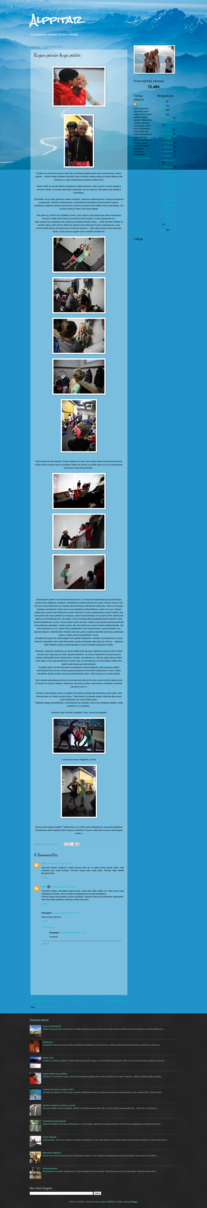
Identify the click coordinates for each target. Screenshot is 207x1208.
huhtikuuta (168, 156)
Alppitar (56, 19)
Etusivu (78, 1001)
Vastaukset (49, 927)
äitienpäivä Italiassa (52, 1153)
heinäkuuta (168, 142)
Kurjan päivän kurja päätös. (169, 213)
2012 (163, 230)
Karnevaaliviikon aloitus (169, 187)
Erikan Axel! (48, 1058)
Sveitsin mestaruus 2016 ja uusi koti (59, 1105)
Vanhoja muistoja (168, 198)
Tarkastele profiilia (142, 158)
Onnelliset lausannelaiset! (54, 1121)
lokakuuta (168, 129)
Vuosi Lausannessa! (52, 1026)
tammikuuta (168, 222)
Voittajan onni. (169, 182)
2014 (163, 110)
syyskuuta (168, 133)
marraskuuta (169, 122)
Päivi (43, 863)
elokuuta (167, 138)
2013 (163, 114)
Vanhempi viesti (117, 1001)
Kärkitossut (48, 1042)
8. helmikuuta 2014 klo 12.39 (73, 932)
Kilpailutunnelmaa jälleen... (169, 176)
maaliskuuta (168, 160)
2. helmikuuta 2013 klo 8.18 (63, 887)
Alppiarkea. (168, 170)
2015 (163, 105)
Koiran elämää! (50, 1137)
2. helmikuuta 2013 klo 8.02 (59, 863)
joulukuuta (168, 118)
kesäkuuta (168, 147)
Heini (43, 887)
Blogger (134, 1202)
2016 (163, 101)
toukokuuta (168, 151)
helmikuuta (168, 167)
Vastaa (44, 877)
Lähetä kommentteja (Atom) (48, 1007)
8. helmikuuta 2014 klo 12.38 (65, 913)
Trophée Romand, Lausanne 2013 (58, 1089)
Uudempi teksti (40, 1001)
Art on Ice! (167, 193)
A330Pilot (110, 1202)
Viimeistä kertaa (50, 1168)
